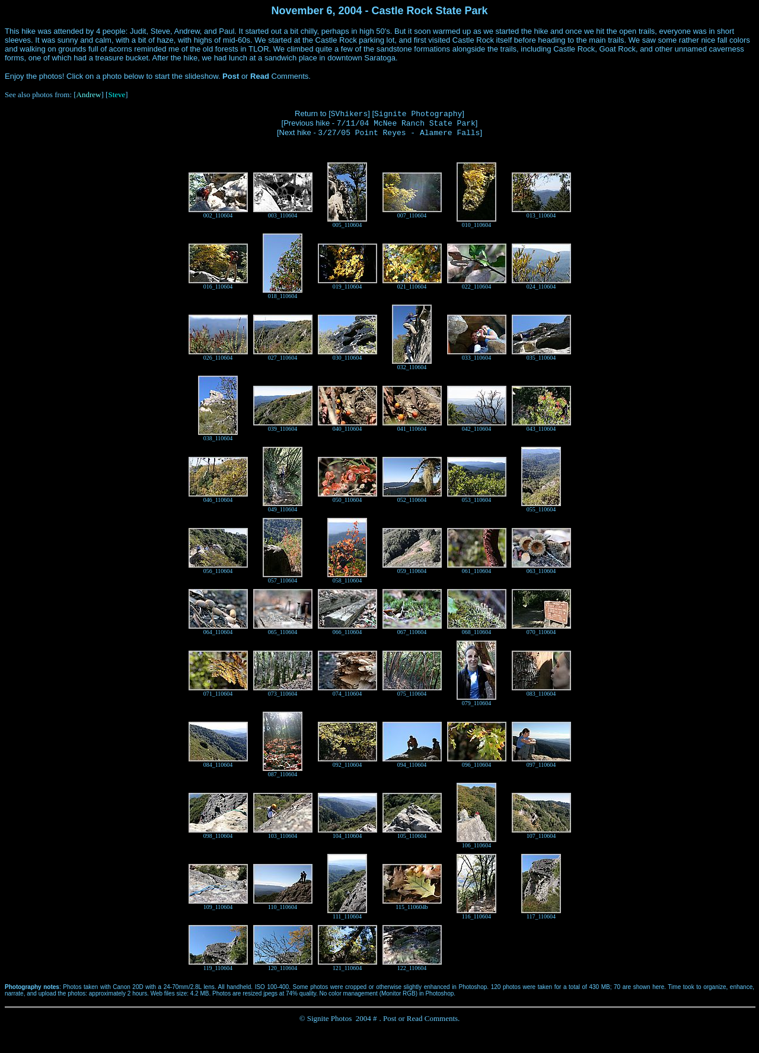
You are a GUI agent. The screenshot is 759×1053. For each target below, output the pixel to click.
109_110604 (218, 907)
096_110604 (477, 764)
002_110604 (218, 215)
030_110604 (347, 357)
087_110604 (283, 774)
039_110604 (283, 428)
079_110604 (477, 703)
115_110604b (412, 907)
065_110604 (283, 632)
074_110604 (347, 693)
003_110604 (283, 215)
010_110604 (477, 225)
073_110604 (283, 693)
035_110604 (541, 357)
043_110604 (541, 428)
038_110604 (218, 438)
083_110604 (541, 693)
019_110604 (347, 286)
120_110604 (283, 968)
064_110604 (218, 632)
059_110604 (412, 571)
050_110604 (347, 500)
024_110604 (541, 286)
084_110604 (218, 764)
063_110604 (541, 571)
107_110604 (541, 836)
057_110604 (283, 580)
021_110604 (412, 286)
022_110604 (477, 286)
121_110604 (347, 968)
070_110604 (541, 632)
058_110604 (347, 580)
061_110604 (477, 571)
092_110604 (347, 764)
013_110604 (541, 215)
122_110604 (412, 968)
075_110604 (412, 693)
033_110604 (477, 357)
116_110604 (476, 916)
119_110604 (217, 968)
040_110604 (347, 428)
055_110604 (541, 509)
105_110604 (412, 836)
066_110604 (347, 632)
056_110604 (218, 571)
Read (415, 1018)
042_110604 (477, 428)
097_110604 (541, 764)
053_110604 (477, 500)
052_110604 (412, 500)
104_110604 (347, 836)
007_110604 (412, 215)
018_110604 (283, 296)
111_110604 (347, 916)
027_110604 (283, 357)
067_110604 (412, 632)
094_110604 (412, 764)
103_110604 (283, 836)
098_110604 (218, 836)
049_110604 (283, 509)
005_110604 (347, 225)
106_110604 (477, 845)
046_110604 (218, 500)
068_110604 (477, 632)
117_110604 (541, 916)
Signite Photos (329, 1018)
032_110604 (412, 367)
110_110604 (282, 907)
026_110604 (218, 357)
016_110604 (218, 286)
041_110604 (412, 428)
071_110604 (218, 693)
